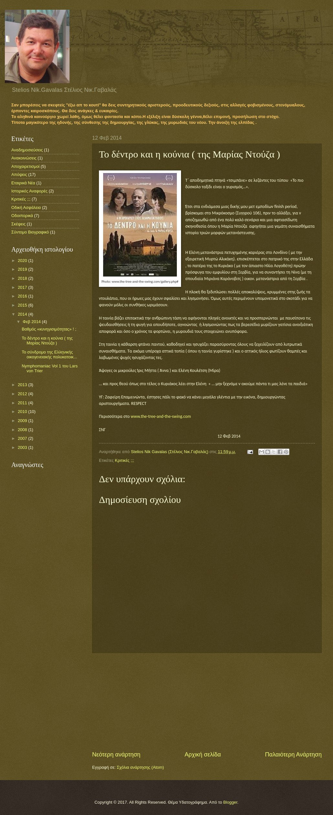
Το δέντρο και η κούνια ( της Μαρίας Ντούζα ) (47, 340)
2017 (23, 287)
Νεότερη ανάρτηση (116, 754)
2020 (23, 260)
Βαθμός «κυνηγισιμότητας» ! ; (49, 329)
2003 (23, 447)
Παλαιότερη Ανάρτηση (293, 754)
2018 (23, 278)
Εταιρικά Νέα (23, 182)
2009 (23, 420)
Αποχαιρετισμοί (25, 166)
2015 (23, 305)
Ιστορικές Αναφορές (29, 191)
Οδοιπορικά (22, 215)
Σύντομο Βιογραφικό (30, 232)
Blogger (230, 802)
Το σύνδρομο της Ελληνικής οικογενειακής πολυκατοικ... (49, 354)
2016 (23, 296)
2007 (23, 438)
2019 (23, 269)
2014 (23, 314)
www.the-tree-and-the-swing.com (161, 416)
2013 (23, 384)
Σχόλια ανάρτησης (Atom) (140, 767)
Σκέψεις (18, 224)
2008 (23, 429)
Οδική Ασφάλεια (26, 207)
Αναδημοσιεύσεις (27, 149)
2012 (23, 393)
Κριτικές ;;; (124, 460)
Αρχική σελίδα (203, 754)
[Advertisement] (206, 701)
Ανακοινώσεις (24, 158)
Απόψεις (19, 174)
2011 (23, 402)
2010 (23, 411)
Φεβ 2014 (32, 321)
